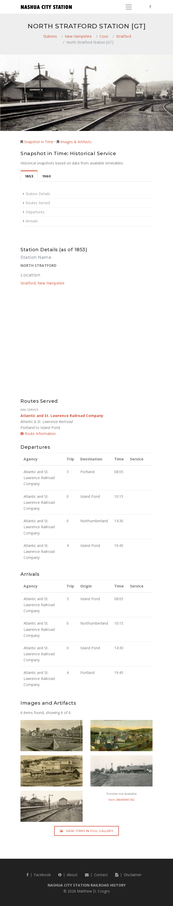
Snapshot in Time (38, 141)
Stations (50, 36)
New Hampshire (78, 36)
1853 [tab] (29, 176)
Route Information (38, 433)
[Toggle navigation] (129, 7)
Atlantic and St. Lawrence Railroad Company (61, 415)
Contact (96, 874)
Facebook (38, 874)
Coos (103, 36)
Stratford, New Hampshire (42, 283)
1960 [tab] (46, 176)
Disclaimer (128, 874)
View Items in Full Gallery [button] (86, 831)
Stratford (123, 36)
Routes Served (38, 202)
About (67, 874)
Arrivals (32, 221)
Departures (35, 211)
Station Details (38, 193)
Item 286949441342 (121, 800)
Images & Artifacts (76, 141)
